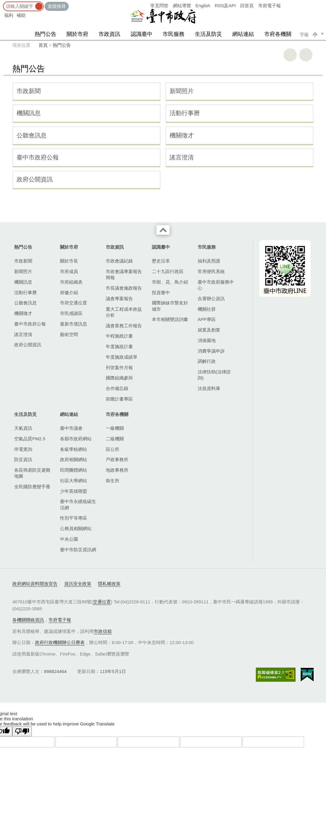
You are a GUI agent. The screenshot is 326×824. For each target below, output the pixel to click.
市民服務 (173, 34)
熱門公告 (45, 34)
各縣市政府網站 (76, 438)
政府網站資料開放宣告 (35, 583)
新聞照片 (182, 91)
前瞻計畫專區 (119, 398)
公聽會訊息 (32, 135)
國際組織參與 (119, 377)
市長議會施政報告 (124, 288)
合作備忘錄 (117, 388)
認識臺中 (141, 34)
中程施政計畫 (119, 335)
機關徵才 (182, 135)
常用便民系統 (211, 271)
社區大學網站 (73, 480)
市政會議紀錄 (119, 260)
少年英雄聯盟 (73, 491)
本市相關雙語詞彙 (170, 319)
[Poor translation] (22, 731)
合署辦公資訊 (211, 298)
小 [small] (315, 34)
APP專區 (207, 319)
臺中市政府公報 (38, 157)
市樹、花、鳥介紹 (170, 282)
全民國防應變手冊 (32, 486)
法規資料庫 (209, 388)
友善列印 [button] (290, 54)
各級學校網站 (73, 449)
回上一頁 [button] (305, 54)
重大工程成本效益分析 (124, 312)
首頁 (43, 45)
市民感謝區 (71, 313)
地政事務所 (117, 470)
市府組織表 (71, 282)
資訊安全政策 (77, 583)
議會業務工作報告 (124, 325)
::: (2, 2)
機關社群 (207, 309)
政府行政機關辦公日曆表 (60, 642)
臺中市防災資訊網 (78, 549)
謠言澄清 (182, 157)
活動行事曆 (185, 113)
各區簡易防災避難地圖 (32, 473)
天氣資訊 (23, 428)
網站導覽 (182, 5)
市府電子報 (269, 5)
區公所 (112, 449)
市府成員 (69, 271)
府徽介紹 (69, 292)
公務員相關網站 (76, 528)
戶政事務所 (117, 459)
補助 (21, 15)
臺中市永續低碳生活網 (78, 504)
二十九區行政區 (167, 271)
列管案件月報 (119, 367)
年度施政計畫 (119, 346)
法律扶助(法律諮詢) (214, 374)
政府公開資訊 (35, 179)
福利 (8, 15)
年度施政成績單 (121, 357)
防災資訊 (23, 459)
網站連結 (243, 34)
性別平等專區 (73, 518)
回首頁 (247, 5)
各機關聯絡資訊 (28, 619)
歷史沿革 (161, 260)
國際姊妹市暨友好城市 (170, 305)
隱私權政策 (109, 583)
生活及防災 (208, 34)
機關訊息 (29, 113)
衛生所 (112, 480)
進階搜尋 (57, 6)
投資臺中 (161, 292)
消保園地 (207, 340)
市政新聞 (29, 91)
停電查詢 (23, 449)
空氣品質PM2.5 (29, 438)
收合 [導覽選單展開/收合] (163, 230)
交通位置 (102, 601)
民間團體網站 (73, 470)
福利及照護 (209, 260)
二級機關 (115, 438)
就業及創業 (209, 329)
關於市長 (69, 260)
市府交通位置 (73, 302)
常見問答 (159, 5)
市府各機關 (277, 34)
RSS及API (225, 5)
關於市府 (77, 34)
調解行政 (207, 361)
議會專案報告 (119, 298)
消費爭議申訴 (211, 351)
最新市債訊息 (73, 323)
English (203, 5)
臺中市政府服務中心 (216, 285)
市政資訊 (109, 34)
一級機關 (115, 428)
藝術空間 (69, 334)
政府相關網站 (73, 459)
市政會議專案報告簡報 (124, 274)
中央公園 (69, 539)
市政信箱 (103, 631)
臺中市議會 (71, 428)
